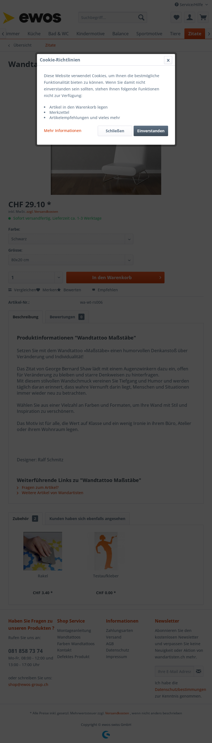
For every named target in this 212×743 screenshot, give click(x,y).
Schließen (115, 130)
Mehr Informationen (62, 130)
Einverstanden (151, 130)
